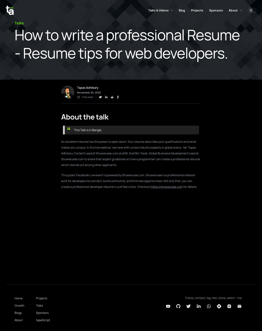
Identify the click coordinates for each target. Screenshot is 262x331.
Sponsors (216, 10)
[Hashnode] (219, 306)
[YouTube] (168, 306)
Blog (182, 10)
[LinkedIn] (198, 306)
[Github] (178, 306)
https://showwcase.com (167, 187)
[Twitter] (188, 306)
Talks (39, 306)
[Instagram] (229, 306)
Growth (19, 306)
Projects (197, 10)
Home (18, 298)
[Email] (239, 306)
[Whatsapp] (209, 306)
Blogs (18, 313)
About (19, 320)
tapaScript (43, 320)
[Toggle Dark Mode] (252, 10)
